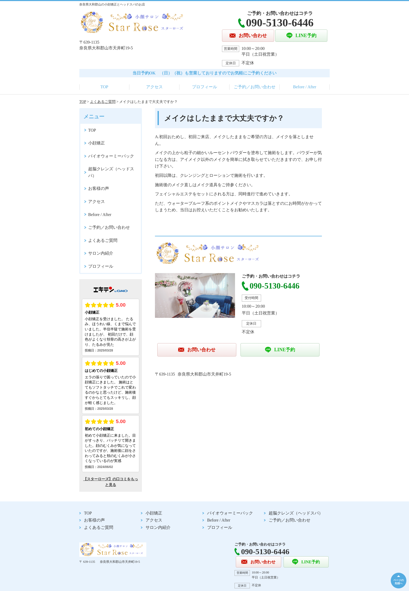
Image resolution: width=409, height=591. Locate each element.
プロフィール (204, 87)
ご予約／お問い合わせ (254, 87)
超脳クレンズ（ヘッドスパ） (111, 172)
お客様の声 (98, 188)
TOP (104, 87)
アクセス (154, 87)
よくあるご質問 (103, 102)
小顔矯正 (96, 143)
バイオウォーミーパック (111, 156)
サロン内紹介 (100, 253)
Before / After (304, 87)
